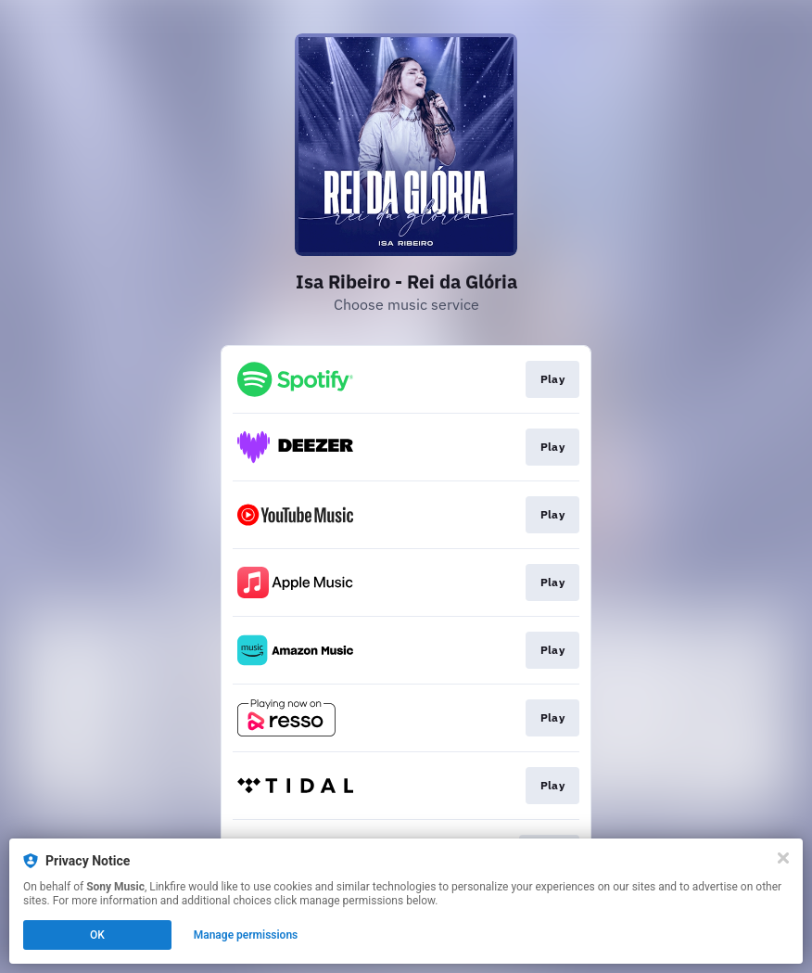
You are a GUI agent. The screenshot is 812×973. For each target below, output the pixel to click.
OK (97, 934)
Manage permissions (246, 934)
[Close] (783, 858)
